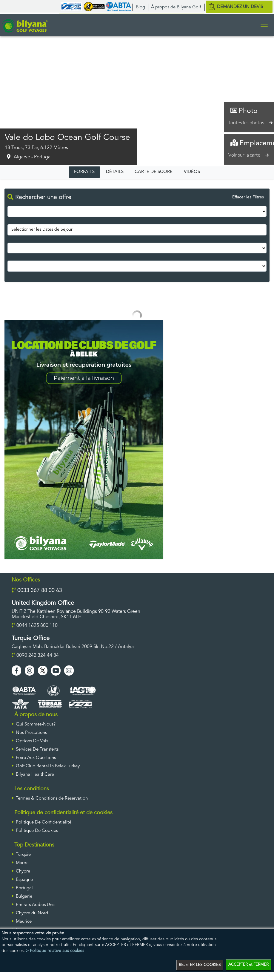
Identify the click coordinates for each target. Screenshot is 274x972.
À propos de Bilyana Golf (176, 7)
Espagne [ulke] (24, 879)
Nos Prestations (31, 732)
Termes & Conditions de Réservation (52, 798)
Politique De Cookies (37, 830)
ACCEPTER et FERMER (248, 965)
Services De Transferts (37, 749)
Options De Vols (32, 741)
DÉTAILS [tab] (115, 171)
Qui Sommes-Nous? (36, 724)
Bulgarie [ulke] (24, 896)
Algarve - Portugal (33, 156)
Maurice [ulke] (24, 921)
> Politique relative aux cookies (55, 951)
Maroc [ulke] (22, 863)
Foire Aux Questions (36, 757)
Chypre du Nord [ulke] (32, 913)
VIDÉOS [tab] (192, 171)
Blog (140, 7)
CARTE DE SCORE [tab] (154, 171)
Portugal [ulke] (24, 888)
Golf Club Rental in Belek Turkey (48, 766)
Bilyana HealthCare (35, 774)
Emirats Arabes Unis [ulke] (35, 904)
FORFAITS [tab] (84, 171)
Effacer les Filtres (248, 197)
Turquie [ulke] (23, 854)
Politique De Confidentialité (43, 822)
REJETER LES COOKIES (200, 965)
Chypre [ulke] (23, 871)
